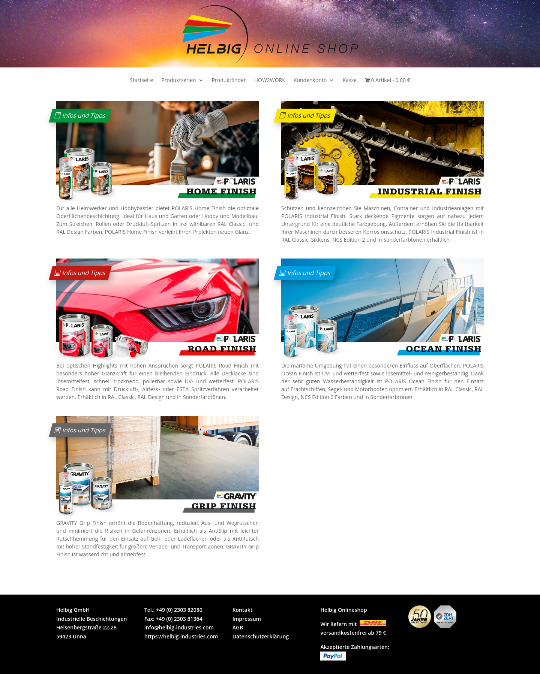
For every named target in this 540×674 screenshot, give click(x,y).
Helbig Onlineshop (343, 609)
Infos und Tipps (84, 115)
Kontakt (242, 609)
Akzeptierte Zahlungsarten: (354, 646)
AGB (237, 627)
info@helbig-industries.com (179, 627)
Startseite (141, 81)
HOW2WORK (269, 81)
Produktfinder (229, 81)
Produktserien (178, 81)
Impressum (246, 618)
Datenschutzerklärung (260, 636)
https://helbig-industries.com (181, 636)
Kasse (349, 81)
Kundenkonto (310, 81)
